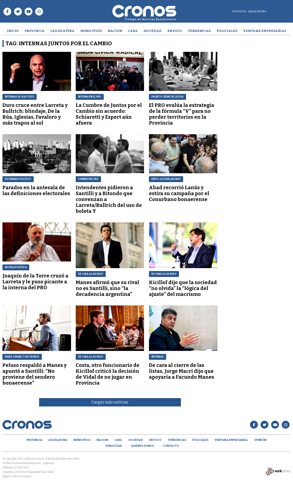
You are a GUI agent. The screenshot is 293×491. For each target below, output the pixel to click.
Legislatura (62, 31)
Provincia (34, 31)
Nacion (115, 31)
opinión (260, 440)
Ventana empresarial (264, 31)
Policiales (227, 31)
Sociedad (152, 31)
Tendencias (199, 31)
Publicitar (113, 446)
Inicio (13, 31)
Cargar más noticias (109, 402)
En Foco (174, 31)
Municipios (91, 31)
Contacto (171, 446)
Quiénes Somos (142, 446)
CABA (133, 31)
